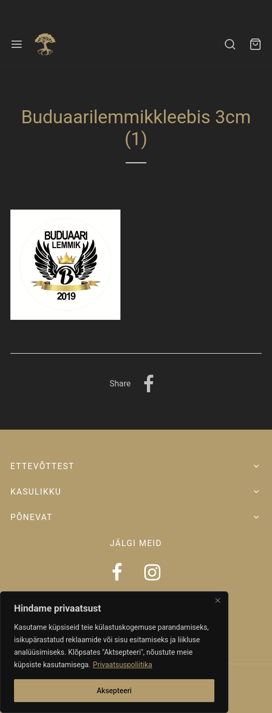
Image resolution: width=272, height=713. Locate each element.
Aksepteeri (114, 690)
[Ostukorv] (255, 44)
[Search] (230, 44)
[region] (114, 652)
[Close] (217, 600)
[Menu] (16, 44)
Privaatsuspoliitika (122, 664)
